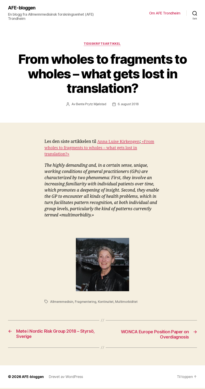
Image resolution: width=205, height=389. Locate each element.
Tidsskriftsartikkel (102, 44)
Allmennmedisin (61, 302)
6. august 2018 (128, 105)
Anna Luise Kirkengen (119, 142)
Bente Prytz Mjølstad (91, 105)
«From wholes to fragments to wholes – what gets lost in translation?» (100, 148)
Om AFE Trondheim (164, 13)
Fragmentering (86, 302)
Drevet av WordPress (66, 378)
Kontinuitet (107, 302)
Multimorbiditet (127, 302)
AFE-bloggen (22, 8)
